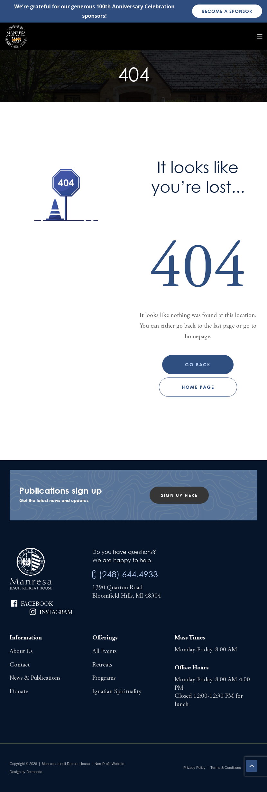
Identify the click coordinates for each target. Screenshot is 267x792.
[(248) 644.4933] (94, 574)
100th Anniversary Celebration (135, 6)
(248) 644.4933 (128, 574)
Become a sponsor (227, 11)
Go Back (198, 364)
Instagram (56, 613)
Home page (198, 387)
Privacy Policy (194, 767)
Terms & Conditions (225, 767)
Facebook (37, 604)
